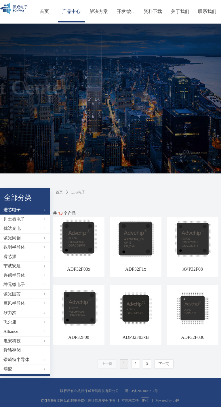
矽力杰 (25, 312)
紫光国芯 (25, 294)
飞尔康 (25, 322)
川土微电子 (25, 219)
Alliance (25, 331)
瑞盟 (25, 368)
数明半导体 (25, 247)
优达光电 (25, 228)
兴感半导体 (25, 275)
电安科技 (25, 341)
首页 (59, 192)
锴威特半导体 (25, 359)
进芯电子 (25, 209)
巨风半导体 (25, 303)
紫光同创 (25, 238)
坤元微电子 (25, 284)
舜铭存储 (12, 350)
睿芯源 (25, 256)
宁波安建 (25, 265)
